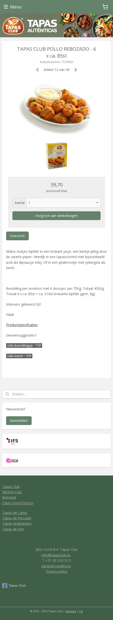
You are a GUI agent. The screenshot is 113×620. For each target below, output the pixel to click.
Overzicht (17, 235)
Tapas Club (11, 486)
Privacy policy (56, 571)
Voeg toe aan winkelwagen (56, 215)
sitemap (71, 611)
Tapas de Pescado (16, 518)
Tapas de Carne (15, 512)
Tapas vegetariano (17, 523)
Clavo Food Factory (17, 503)
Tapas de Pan (13, 529)
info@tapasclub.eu (56, 555)
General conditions (56, 566)
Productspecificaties (22, 324)
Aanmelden (19, 420)
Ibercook (9, 497)
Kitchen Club (12, 492)
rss (81, 611)
